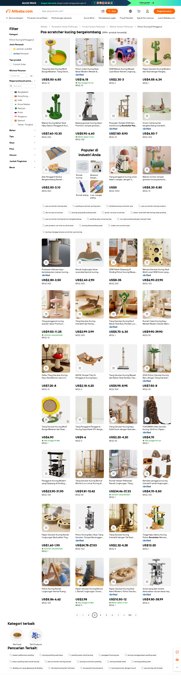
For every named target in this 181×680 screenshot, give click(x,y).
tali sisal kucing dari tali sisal (61, 668)
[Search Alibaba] (70, 11)
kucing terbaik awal (116, 661)
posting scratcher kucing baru (87, 206)
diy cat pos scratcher (52, 212)
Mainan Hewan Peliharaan (121, 26)
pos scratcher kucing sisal (54, 206)
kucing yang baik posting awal (82, 212)
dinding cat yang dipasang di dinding (26, 668)
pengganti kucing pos (109, 655)
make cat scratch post (119, 225)
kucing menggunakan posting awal (140, 655)
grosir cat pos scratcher (113, 212)
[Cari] (112, 11)
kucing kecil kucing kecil (91, 668)
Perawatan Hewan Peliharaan (65, 26)
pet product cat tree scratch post (58, 225)
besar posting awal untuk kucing (24, 661)
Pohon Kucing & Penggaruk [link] (149, 26)
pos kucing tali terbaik (151, 668)
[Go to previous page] (77, 615)
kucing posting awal (141, 661)
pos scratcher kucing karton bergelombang (61, 219)
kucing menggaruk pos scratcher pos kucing (62, 232)
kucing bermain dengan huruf (122, 668)
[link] (177, 652)
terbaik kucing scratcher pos (119, 206)
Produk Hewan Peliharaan (93, 26)
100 (129, 615)
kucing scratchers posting (89, 661)
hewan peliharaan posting (22, 655)
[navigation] (22, 321)
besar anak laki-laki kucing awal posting (148, 212)
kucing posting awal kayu (51, 655)
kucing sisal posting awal (90, 225)
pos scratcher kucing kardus (58, 661)
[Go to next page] (136, 615)
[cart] (139, 11)
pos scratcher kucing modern (152, 206)
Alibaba (44, 26)
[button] (103, 11)
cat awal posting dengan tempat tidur (134, 219)
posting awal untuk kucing (99, 219)
